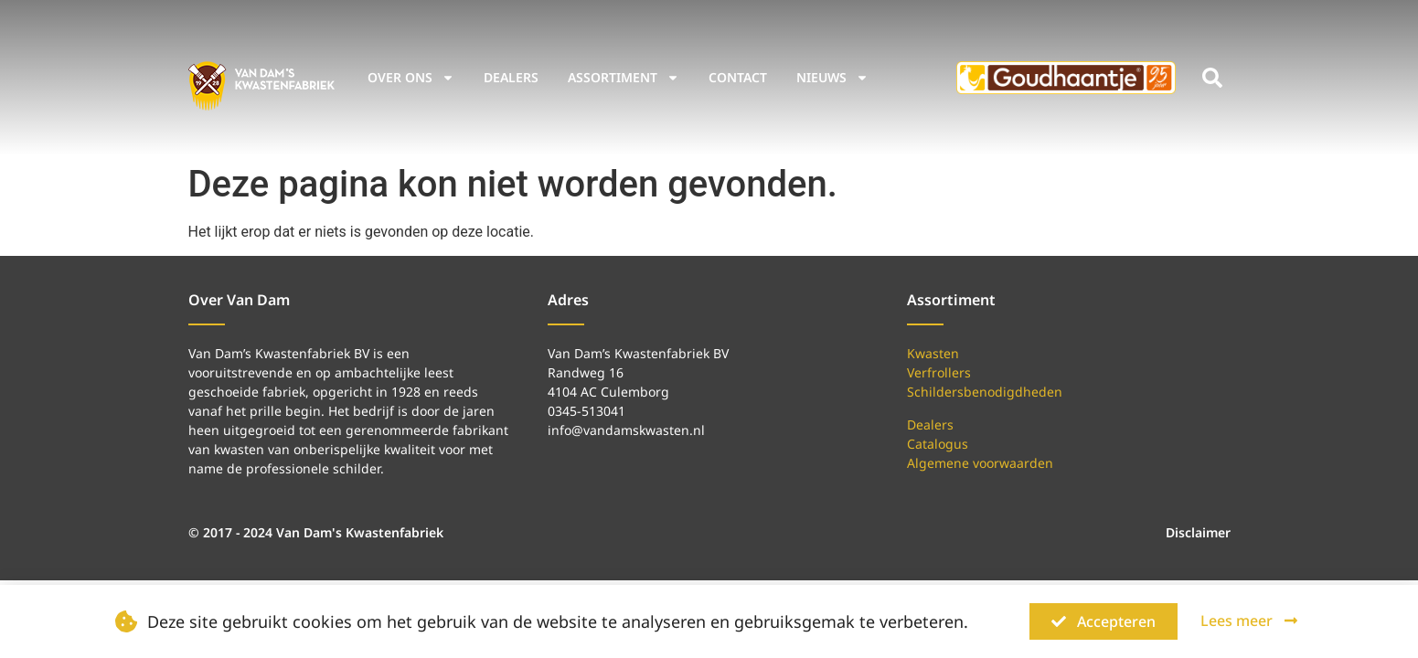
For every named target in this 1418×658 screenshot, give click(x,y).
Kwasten (933, 353)
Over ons (411, 77)
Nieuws (832, 77)
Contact (738, 77)
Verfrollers (939, 372)
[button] (1212, 77)
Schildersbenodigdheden (984, 391)
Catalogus (937, 443)
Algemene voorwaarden (980, 463)
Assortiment (623, 77)
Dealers (511, 77)
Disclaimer (1198, 532)
